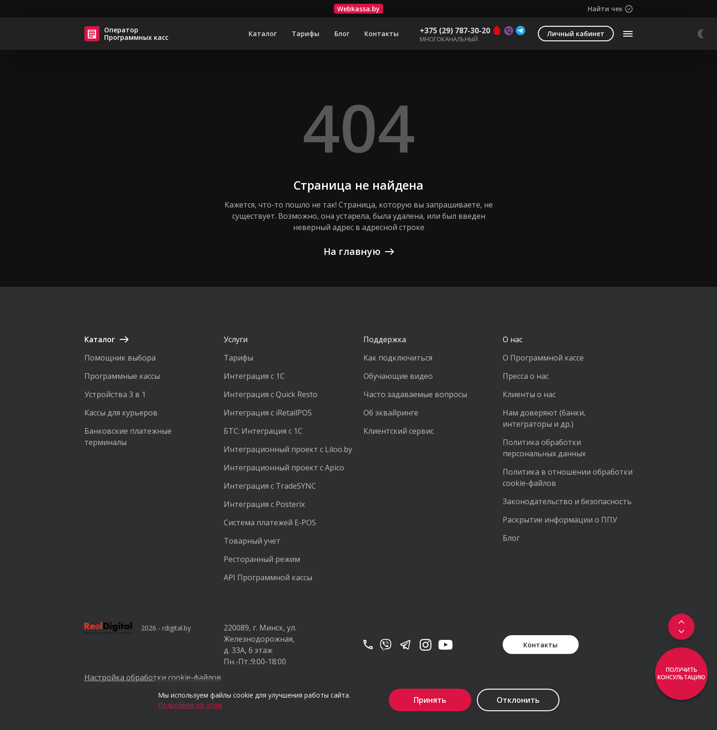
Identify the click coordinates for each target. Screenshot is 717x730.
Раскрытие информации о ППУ (560, 520)
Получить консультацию (681, 673)
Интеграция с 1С (254, 376)
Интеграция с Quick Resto (270, 394)
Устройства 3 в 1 (115, 394)
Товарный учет (252, 541)
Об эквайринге (390, 412)
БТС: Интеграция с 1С (263, 431)
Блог (341, 34)
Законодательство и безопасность (567, 501)
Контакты (381, 34)
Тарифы (305, 34)
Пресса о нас (526, 376)
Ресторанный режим (262, 559)
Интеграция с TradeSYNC (270, 486)
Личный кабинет (575, 33)
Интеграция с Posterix (264, 504)
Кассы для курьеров (121, 412)
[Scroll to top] (681, 621)
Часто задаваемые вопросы (415, 394)
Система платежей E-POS (270, 522)
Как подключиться (397, 358)
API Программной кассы (268, 577)
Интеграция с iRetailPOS (268, 412)
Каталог (263, 34)
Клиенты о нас (529, 394)
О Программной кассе (543, 358)
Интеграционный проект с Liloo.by (288, 449)
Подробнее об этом (190, 704)
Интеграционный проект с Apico (284, 467)
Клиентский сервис (398, 431)
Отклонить (518, 700)
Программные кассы (122, 376)
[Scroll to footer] (681, 632)
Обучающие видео (398, 376)
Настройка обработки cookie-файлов (149, 677)
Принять (430, 700)
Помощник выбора (120, 358)
